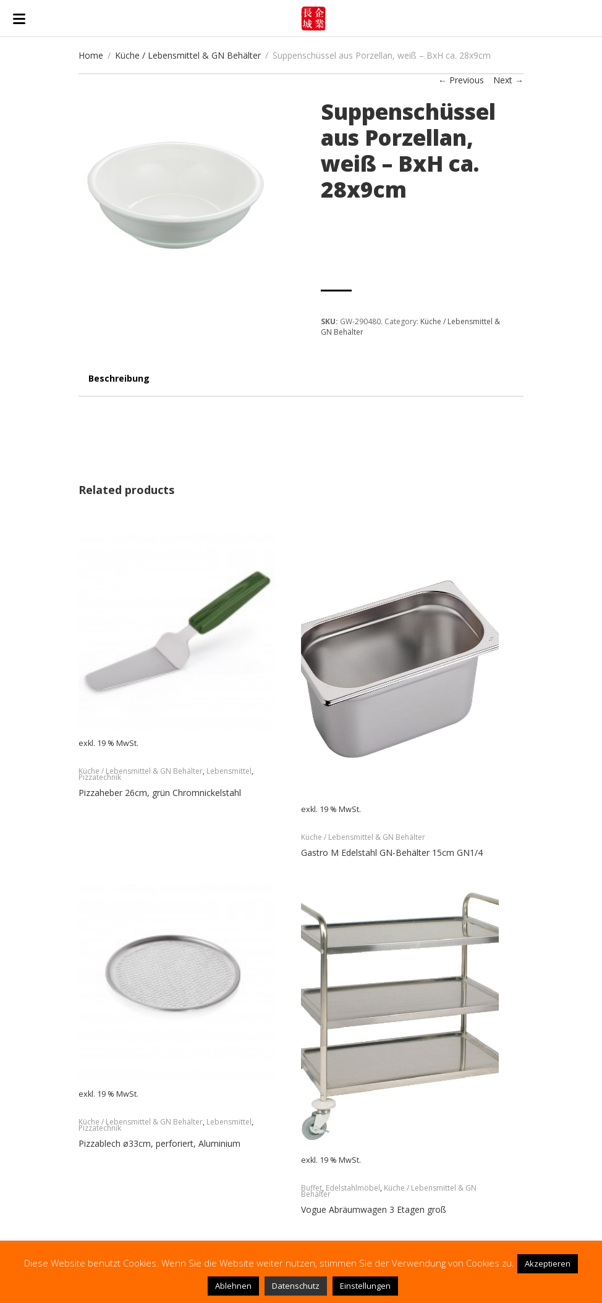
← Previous (461, 80)
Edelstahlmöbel (353, 1188)
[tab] (119, 384)
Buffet (311, 1188)
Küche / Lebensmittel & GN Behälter (188, 55)
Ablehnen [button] (233, 1285)
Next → (508, 80)
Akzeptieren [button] (547, 1263)
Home (90, 55)
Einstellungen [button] (365, 1285)
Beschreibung (119, 378)
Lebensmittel (229, 771)
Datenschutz (296, 1285)
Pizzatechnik (99, 777)
